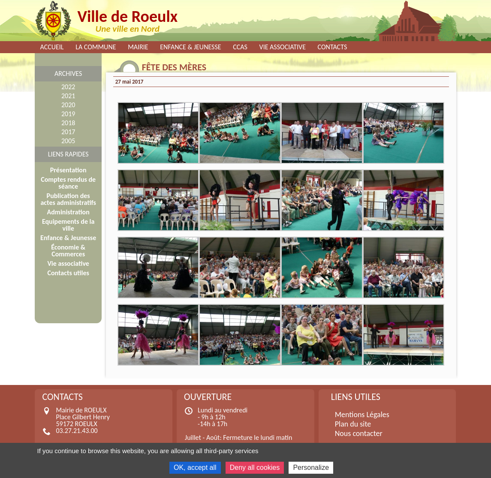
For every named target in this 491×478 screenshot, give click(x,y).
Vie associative (282, 47)
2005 (68, 141)
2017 (68, 132)
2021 (68, 96)
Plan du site (353, 424)
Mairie (138, 47)
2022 (68, 87)
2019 (68, 114)
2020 (68, 105)
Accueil (52, 47)
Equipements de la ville (68, 224)
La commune (95, 47)
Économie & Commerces (68, 250)
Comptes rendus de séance (68, 182)
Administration (68, 212)
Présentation (68, 170)
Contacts (332, 47)
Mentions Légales (362, 414)
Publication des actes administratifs (68, 199)
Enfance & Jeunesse (190, 47)
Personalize (311, 467)
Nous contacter (359, 433)
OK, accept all (195, 467)
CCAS (240, 47)
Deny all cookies (255, 467)
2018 (68, 123)
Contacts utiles (68, 273)
